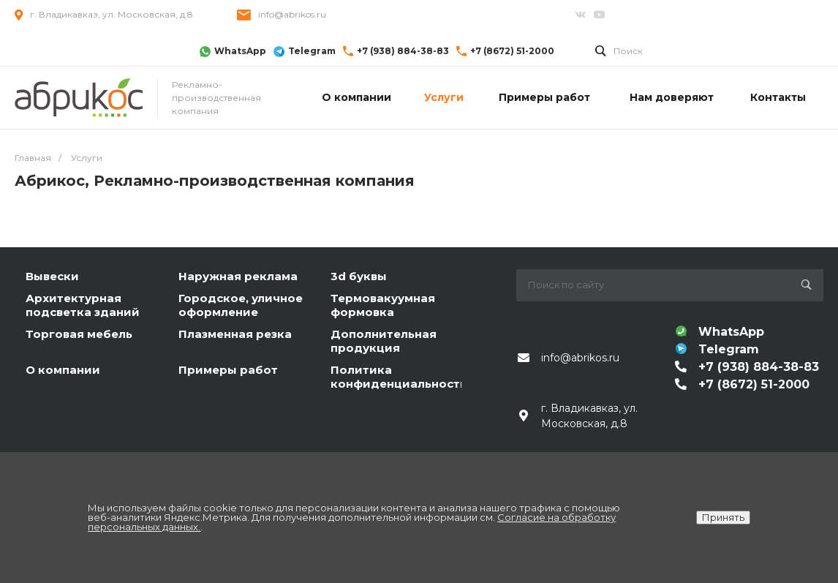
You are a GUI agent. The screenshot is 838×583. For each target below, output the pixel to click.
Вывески (52, 276)
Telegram (312, 50)
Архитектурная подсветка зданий (83, 305)
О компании (63, 370)
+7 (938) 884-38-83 (403, 50)
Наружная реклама (238, 276)
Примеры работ (228, 370)
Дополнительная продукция (384, 341)
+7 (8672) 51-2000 (512, 50)
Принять (723, 517)
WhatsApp (240, 50)
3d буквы (359, 276)
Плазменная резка (235, 334)
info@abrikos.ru (292, 14)
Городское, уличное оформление (240, 305)
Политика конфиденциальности (399, 377)
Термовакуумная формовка (383, 305)
